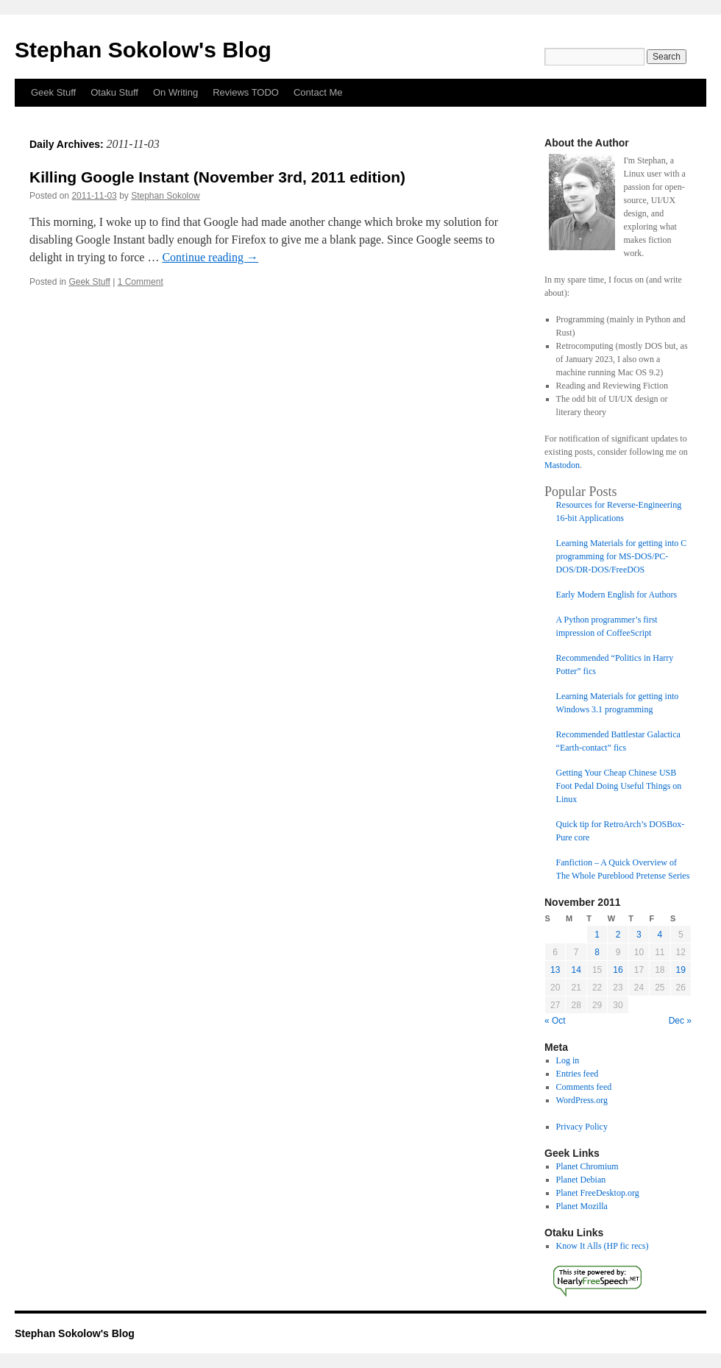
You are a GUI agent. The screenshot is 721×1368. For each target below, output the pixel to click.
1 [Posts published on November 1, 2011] (597, 934)
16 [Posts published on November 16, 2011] (617, 970)
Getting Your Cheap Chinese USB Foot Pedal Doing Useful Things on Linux (619, 786)
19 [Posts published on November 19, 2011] (681, 970)
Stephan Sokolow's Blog (143, 50)
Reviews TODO (246, 92)
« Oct (555, 1021)
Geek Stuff (53, 92)
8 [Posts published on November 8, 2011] (597, 952)
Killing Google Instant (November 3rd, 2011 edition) (217, 177)
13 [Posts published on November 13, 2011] (555, 970)
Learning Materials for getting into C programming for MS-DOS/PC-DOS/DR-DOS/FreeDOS (621, 556)
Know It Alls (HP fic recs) (602, 1246)
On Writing (175, 92)
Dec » (680, 1021)
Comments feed (584, 1087)
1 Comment (140, 282)
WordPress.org (582, 1100)
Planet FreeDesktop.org (597, 1193)
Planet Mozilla (582, 1206)
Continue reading (210, 257)
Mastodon (562, 465)
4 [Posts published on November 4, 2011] (659, 934)
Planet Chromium (587, 1166)
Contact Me (318, 92)
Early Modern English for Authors (617, 594)
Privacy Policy (582, 1126)
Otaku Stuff (114, 92)
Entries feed (577, 1073)
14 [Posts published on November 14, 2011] (575, 970)
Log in (568, 1060)
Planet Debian (581, 1179)
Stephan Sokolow (165, 196)
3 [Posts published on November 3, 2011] (639, 934)
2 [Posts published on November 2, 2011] (618, 934)
